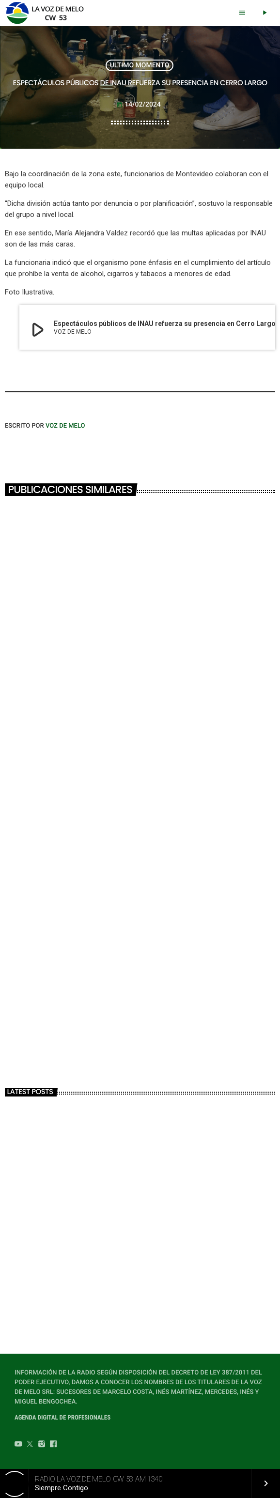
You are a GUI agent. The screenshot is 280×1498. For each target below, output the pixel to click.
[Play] (264, 13)
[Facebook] (53, 1445)
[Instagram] (42, 1445)
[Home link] (47, 13)
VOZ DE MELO (65, 426)
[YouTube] (18, 1445)
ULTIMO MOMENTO (140, 65)
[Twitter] (30, 1445)
